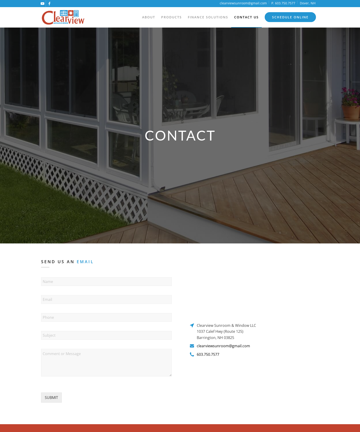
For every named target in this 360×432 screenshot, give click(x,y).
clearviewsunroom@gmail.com (243, 3)
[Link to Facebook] (49, 3)
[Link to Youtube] (42, 3)
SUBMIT (51, 397)
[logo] (63, 17)
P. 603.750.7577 (283, 3)
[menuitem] (148, 17)
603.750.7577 (208, 354)
